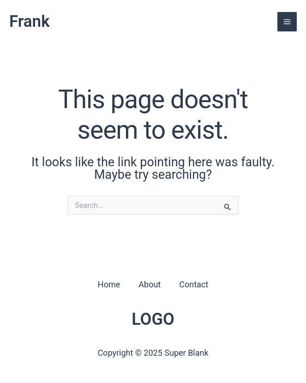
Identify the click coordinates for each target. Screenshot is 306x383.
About (149, 284)
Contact (193, 284)
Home (109, 284)
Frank (29, 21)
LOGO (153, 319)
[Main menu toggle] (287, 21)
